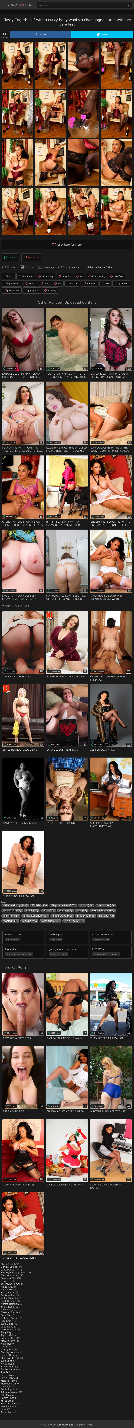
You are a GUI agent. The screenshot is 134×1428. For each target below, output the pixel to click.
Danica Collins (9, 1265)
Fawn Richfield (9, 1376)
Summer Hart (8, 1336)
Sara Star (6, 1313)
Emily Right (7, 1387)
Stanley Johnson (10, 1350)
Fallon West (7, 1364)
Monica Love (8, 1339)
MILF (105, 282)
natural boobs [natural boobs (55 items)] (103, 908)
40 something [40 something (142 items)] (15, 903)
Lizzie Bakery (8, 1373)
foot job (72, 282)
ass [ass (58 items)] (82, 908)
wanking (50, 289)
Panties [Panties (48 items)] (106, 914)
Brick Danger (8, 1299)
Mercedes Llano (10, 1382)
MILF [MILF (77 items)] (32, 908)
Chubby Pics (26, 5)
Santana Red (8, 1293)
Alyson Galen (8, 1333)
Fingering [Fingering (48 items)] (85, 914)
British (30, 282)
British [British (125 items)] (39, 903)
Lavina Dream (9, 1353)
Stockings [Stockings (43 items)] (50, 919)
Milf (79, 275)
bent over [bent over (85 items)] (106, 903)
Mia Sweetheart (10, 1356)
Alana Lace (7, 1410)
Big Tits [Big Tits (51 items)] (11, 914)
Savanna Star (8, 1276)
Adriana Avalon (9, 1390)
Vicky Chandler (9, 1296)
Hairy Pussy (45, 275)
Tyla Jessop (7, 1305)
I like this (10, 256)
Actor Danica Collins (102, 265)
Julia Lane (6, 1359)
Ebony (8, 275)
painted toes (11, 289)
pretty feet (31, 289)
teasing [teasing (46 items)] (30, 919)
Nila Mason (7, 1393)
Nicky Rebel (8, 1362)
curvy (44, 282)
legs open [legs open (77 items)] (12, 908)
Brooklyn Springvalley (13, 1270)
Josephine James (10, 1282)
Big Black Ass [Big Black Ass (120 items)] (63, 903)
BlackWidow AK (10, 1273)
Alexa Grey (7, 1285)
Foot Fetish (25, 275)
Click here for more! (67, 244)
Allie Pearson (8, 1327)
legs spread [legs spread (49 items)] (62, 914)
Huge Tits (64, 275)
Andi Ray (6, 1307)
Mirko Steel (7, 1399)
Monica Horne (9, 1379)
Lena (3, 1407)
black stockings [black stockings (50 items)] (35, 914)
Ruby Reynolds (9, 1330)
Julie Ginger (7, 1322)
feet (58, 282)
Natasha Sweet (10, 1316)
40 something (96, 275)
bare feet (116, 275)
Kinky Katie (7, 1290)
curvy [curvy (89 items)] (87, 903)
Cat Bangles (8, 1344)
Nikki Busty (7, 1342)
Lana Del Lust (8, 1268)
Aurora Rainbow (10, 1302)
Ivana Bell (6, 1279)
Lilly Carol (6, 1319)
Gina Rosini (7, 1384)
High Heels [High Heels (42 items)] (74, 919)
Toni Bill (5, 1370)
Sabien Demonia (10, 1367)
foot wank (90, 282)
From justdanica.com (73, 265)
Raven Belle (7, 1287)
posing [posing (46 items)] (10, 919)
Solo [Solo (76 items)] (48, 908)
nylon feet (121, 282)
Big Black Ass (11, 282)
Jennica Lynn (8, 1404)
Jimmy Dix (7, 1347)
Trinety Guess (8, 1401)
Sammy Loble (8, 1396)
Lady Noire (7, 1325)
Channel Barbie (9, 1310)
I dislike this (30, 256)
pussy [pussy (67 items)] (65, 908)
